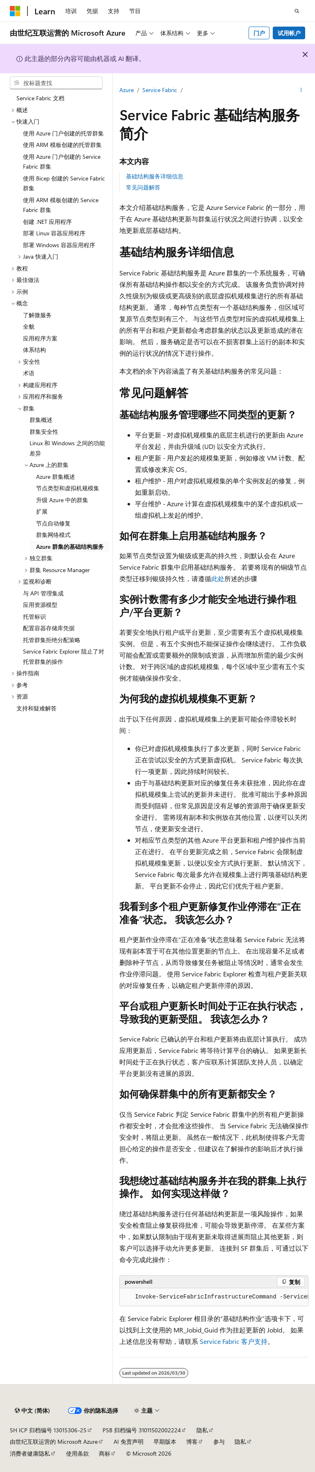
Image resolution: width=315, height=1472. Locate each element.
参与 (219, 1441)
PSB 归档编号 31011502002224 (142, 1430)
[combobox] (56, 83)
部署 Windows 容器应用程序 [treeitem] (59, 245)
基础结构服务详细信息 (154, 176)
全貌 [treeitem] (28, 326)
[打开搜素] (297, 11)
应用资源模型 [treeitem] (40, 605)
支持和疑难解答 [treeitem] (36, 708)
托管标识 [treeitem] (34, 616)
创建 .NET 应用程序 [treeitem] (47, 221)
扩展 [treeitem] (42, 511)
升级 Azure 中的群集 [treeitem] (62, 500)
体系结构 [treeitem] (34, 350)
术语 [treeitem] (28, 373)
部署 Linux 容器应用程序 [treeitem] (54, 233)
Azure (126, 90)
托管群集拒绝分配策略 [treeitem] (51, 640)
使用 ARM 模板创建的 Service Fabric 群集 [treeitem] (60, 205)
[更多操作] (301, 90)
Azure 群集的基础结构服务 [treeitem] (70, 546)
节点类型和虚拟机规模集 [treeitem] (67, 488)
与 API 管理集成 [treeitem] (43, 593)
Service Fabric (159, 90)
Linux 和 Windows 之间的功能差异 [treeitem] (67, 448)
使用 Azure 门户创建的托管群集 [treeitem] (63, 133)
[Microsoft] (15, 11)
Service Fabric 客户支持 (233, 1341)
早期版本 (164, 1441)
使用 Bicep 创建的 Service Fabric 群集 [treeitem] (64, 183)
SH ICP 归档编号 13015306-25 (48, 1430)
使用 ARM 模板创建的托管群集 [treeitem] (62, 145)
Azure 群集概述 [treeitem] (55, 476)
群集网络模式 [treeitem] (53, 535)
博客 (192, 1441)
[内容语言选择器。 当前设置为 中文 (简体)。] (32, 1410)
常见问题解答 (143, 187)
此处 (217, 578)
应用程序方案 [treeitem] (40, 338)
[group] (213, 1297)
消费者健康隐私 (30, 1453)
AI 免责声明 (129, 1441)
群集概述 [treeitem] (41, 420)
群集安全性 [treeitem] (44, 431)
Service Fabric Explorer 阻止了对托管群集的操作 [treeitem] (63, 656)
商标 (104, 1453)
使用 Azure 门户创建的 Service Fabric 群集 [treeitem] (61, 162)
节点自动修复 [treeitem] (53, 523)
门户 (259, 33)
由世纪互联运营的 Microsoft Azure (54, 1441)
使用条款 (77, 1453)
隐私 (202, 1430)
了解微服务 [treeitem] (37, 315)
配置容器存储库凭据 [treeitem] (49, 628)
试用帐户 (289, 33)
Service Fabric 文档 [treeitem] (40, 98)
